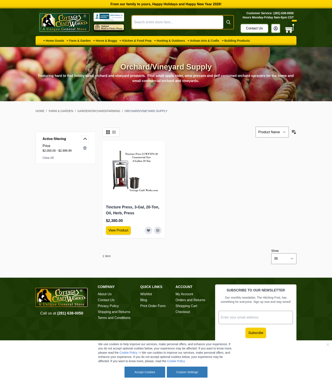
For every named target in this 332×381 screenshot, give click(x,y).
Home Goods (55, 40)
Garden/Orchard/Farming (98, 111)
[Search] (228, 22)
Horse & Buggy (106, 40)
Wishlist (146, 294)
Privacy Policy (108, 306)
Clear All (48, 157)
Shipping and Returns (114, 312)
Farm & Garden (80, 40)
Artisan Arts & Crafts (204, 40)
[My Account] (276, 28)
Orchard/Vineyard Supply (146, 111)
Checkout (183, 312)
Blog (143, 300)
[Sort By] (272, 132)
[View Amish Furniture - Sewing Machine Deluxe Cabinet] (118, 230)
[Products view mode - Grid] (108, 132)
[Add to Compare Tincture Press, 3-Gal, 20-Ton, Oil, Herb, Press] (158, 230)
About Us (105, 294)
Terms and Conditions (114, 318)
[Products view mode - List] (113, 132)
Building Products (237, 40)
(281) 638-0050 (70, 313)
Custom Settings (187, 372)
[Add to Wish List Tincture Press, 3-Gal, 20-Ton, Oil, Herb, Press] (148, 230)
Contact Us (254, 28)
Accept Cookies (144, 372)
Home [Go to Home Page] (40, 111)
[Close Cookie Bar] (327, 344)
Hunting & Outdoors (171, 40)
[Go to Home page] (64, 22)
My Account (184, 294)
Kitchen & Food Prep (136, 40)
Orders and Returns (190, 300)
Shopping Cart (186, 306)
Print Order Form (153, 306)
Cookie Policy (128, 352)
